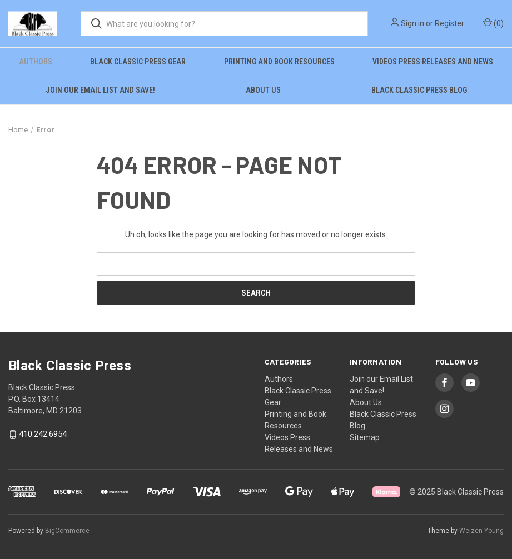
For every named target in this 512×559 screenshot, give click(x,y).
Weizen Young (481, 531)
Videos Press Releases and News (432, 61)
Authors (35, 61)
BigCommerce (67, 531)
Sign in (412, 23)
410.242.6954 (43, 435)
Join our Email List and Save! (100, 90)
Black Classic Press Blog (419, 90)
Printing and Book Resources (279, 61)
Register (449, 23)
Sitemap (365, 437)
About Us (263, 90)
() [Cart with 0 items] (493, 23)
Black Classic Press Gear (138, 61)
